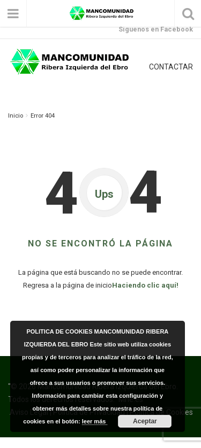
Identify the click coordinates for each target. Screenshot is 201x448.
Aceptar (145, 421)
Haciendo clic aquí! (145, 285)
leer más (95, 421)
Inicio (15, 115)
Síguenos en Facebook (155, 29)
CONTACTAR (171, 67)
